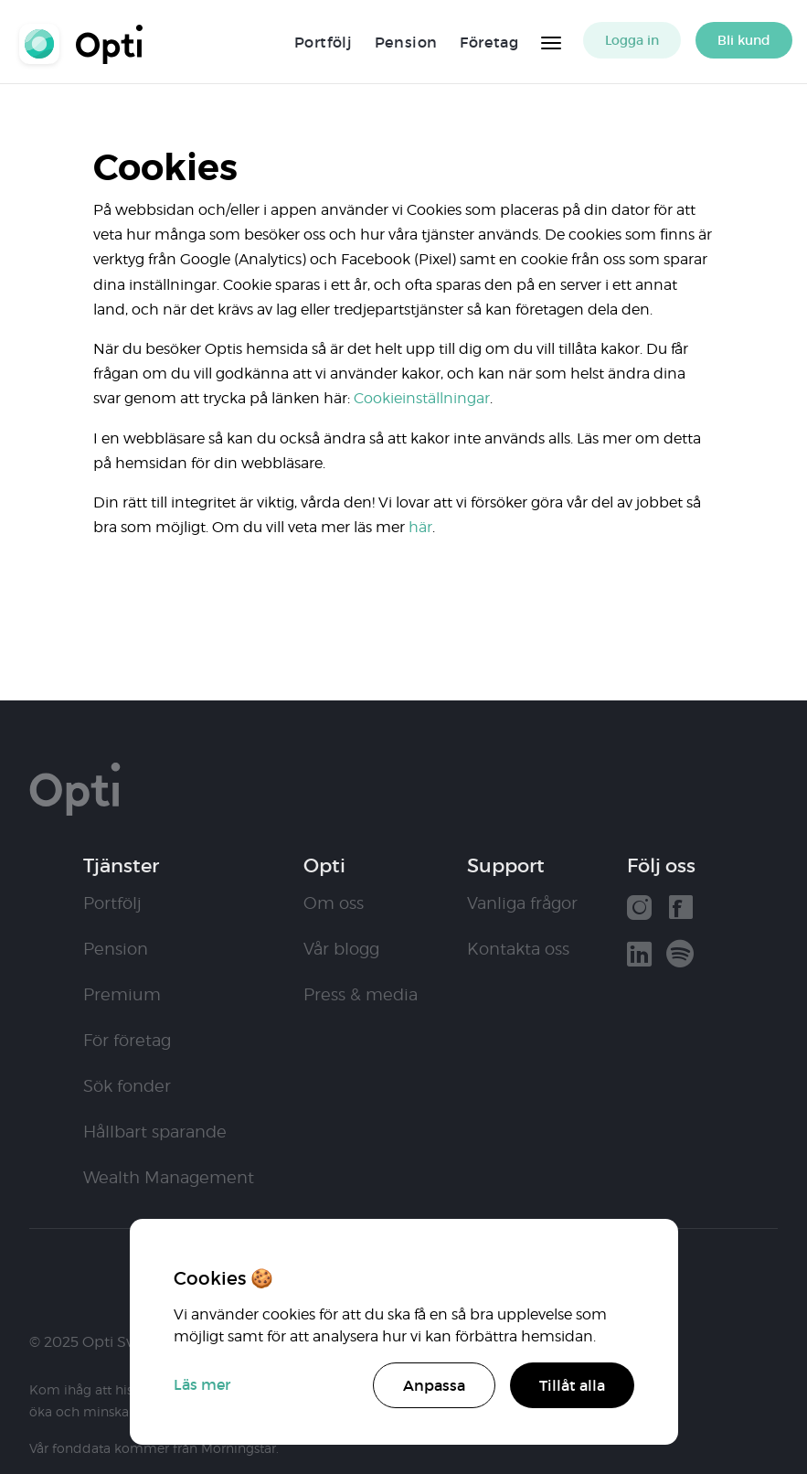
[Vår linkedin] (639, 956)
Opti (88, 42)
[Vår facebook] (680, 909)
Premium (122, 994)
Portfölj (323, 42)
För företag (127, 1040)
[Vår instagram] (639, 909)
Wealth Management (168, 1177)
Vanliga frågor (522, 903)
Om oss (333, 903)
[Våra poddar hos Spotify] (680, 956)
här (420, 527)
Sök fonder (127, 1085)
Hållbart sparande (155, 1131)
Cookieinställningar (422, 398)
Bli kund (743, 40)
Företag (489, 42)
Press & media (360, 994)
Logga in (632, 40)
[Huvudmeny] (551, 39)
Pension (406, 42)
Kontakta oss (518, 948)
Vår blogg (341, 948)
